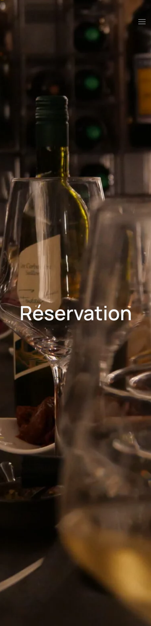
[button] (142, 22)
